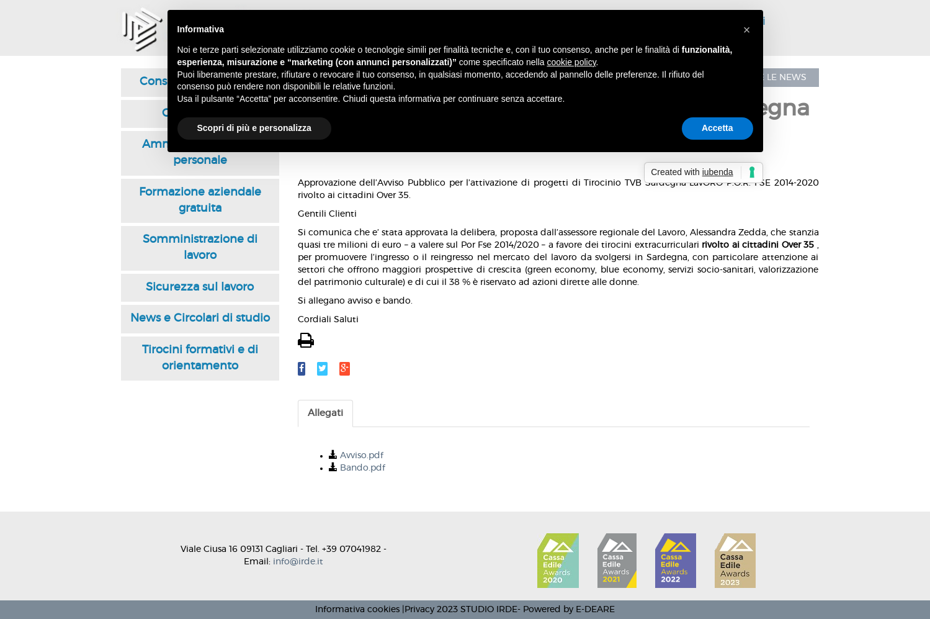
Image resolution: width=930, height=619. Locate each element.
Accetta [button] (717, 128)
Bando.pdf (362, 468)
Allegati (325, 413)
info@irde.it (298, 562)
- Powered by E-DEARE (566, 609)
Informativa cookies (357, 609)
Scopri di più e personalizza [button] (254, 128)
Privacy (419, 609)
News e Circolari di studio (200, 318)
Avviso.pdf (361, 455)
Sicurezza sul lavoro (200, 287)
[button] (747, 30)
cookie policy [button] (571, 62)
